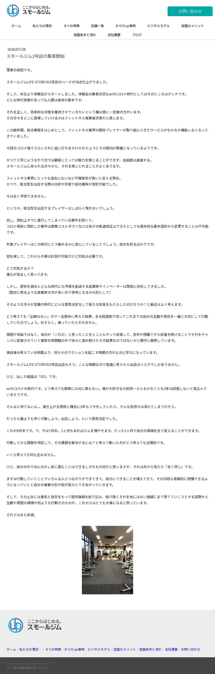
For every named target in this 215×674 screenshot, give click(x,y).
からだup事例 (126, 25)
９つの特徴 (71, 25)
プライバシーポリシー (19, 664)
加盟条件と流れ (85, 34)
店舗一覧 (97, 25)
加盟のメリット (192, 25)
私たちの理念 (42, 25)
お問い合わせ (190, 11)
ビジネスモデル (158, 25)
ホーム (16, 25)
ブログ (137, 34)
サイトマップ (43, 664)
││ (63, 649)
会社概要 (114, 34)
